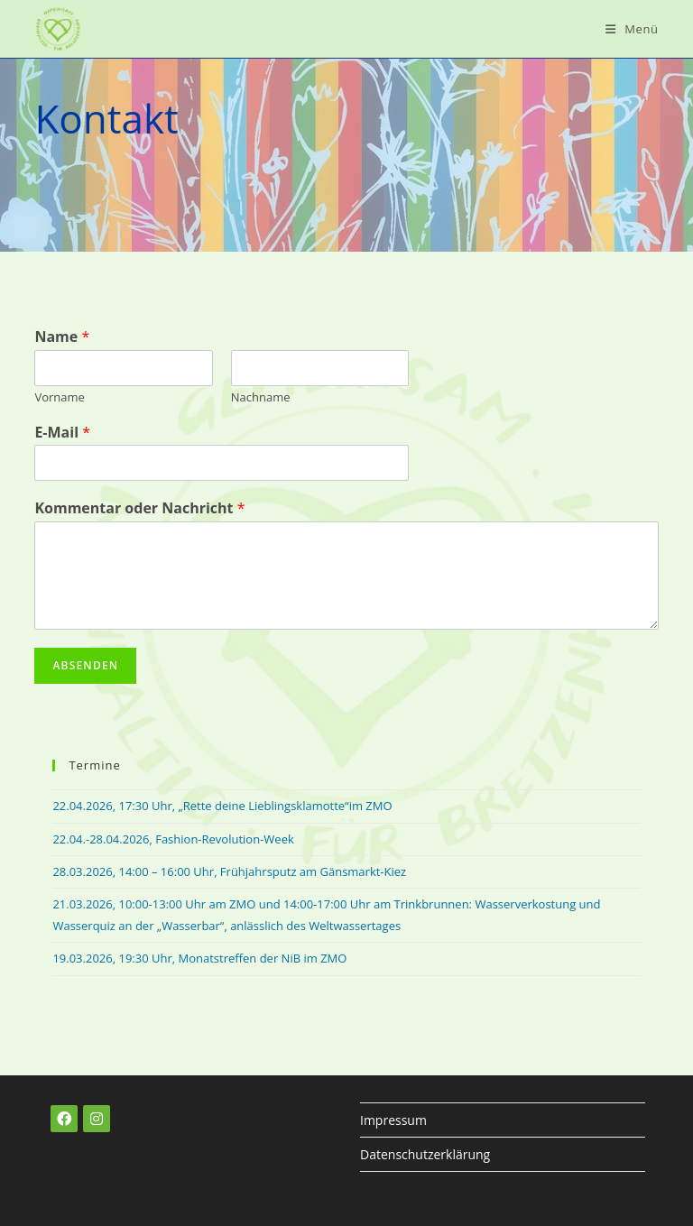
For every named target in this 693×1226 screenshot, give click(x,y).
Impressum (393, 1120)
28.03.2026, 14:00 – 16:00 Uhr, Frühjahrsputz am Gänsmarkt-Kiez (229, 871)
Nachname (261, 397)
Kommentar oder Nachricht (139, 508)
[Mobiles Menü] (632, 29)
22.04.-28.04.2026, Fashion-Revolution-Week (172, 839)
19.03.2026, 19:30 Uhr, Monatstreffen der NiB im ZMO (199, 958)
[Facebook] (64, 1118)
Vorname (59, 397)
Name (61, 336)
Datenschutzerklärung (425, 1154)
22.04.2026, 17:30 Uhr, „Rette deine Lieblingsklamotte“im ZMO (222, 805)
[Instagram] (96, 1118)
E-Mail (62, 432)
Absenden (85, 665)
